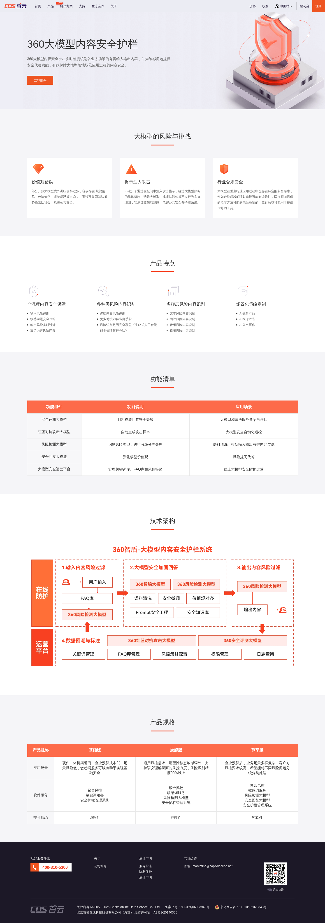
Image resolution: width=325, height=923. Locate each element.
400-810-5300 (55, 867)
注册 (319, 6)
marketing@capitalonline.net (212, 866)
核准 (265, 6)
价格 (252, 6)
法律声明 (145, 877)
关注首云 (275, 890)
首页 (38, 6)
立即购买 (40, 80)
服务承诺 (145, 866)
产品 (50, 6)
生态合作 (98, 6)
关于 (114, 6)
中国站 (283, 6)
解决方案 (66, 6)
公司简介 (100, 866)
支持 (82, 6)
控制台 (304, 6)
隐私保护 (145, 872)
